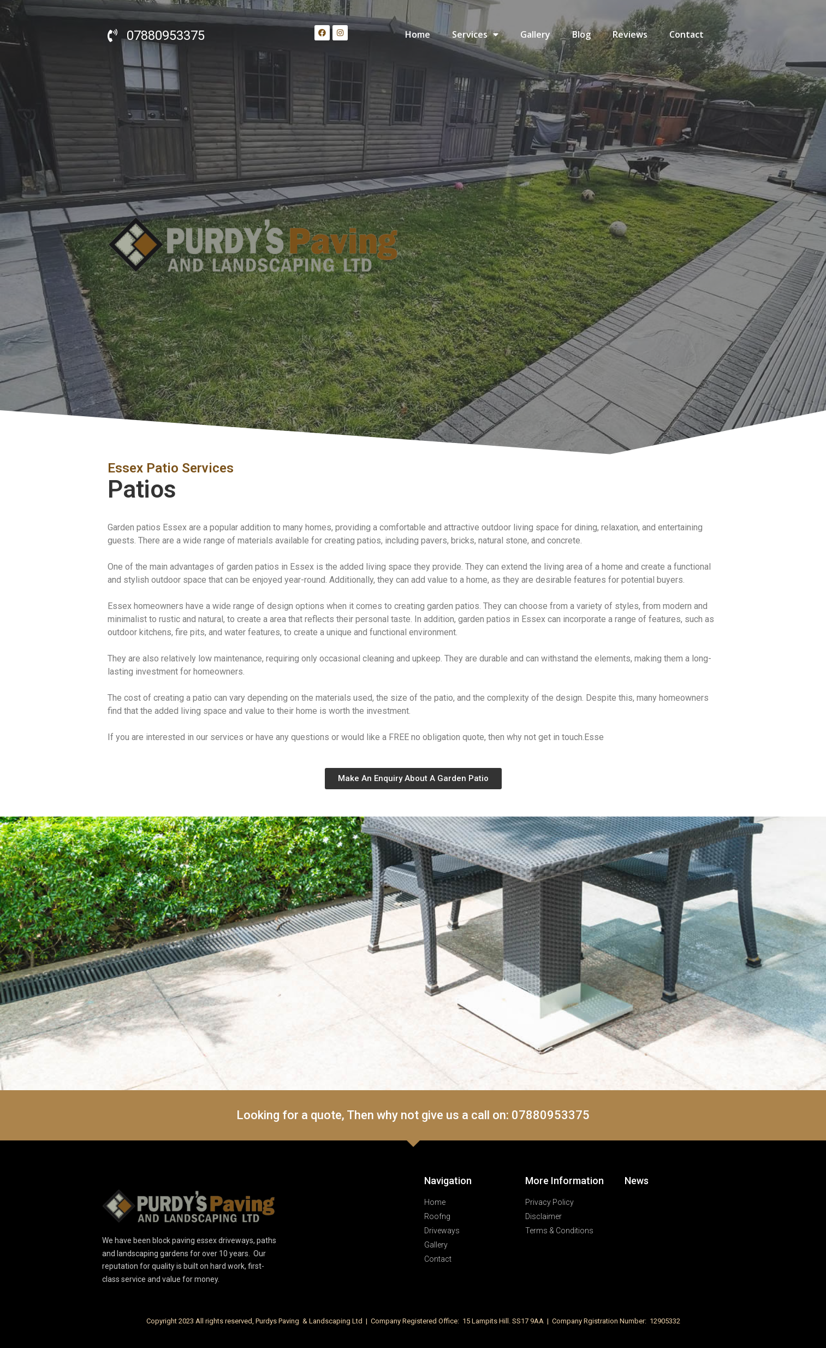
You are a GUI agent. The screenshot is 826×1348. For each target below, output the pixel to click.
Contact (686, 34)
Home (417, 34)
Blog (581, 34)
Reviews (630, 34)
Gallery (535, 34)
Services (475, 34)
